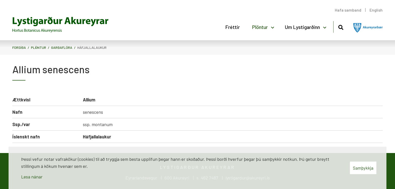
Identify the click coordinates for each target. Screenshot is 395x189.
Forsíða (19, 47)
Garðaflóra (61, 47)
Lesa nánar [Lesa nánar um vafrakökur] (32, 176)
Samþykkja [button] (363, 167)
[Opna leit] (340, 26)
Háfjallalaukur (92, 47)
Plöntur (38, 47)
